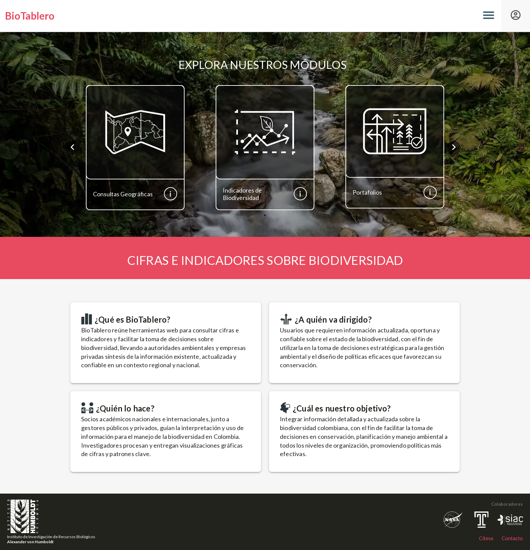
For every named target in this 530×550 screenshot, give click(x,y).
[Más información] (170, 193)
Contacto (512, 538)
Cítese (486, 538)
